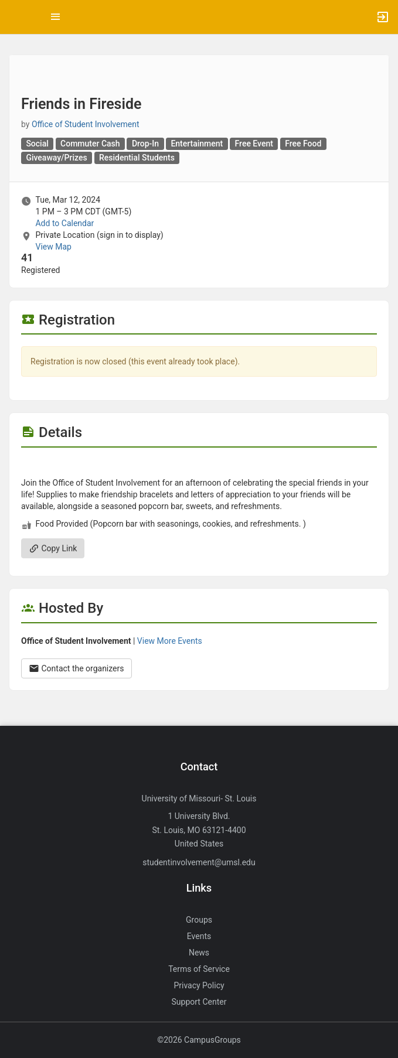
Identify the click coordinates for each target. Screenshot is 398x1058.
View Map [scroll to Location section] (53, 246)
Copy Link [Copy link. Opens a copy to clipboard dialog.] (53, 548)
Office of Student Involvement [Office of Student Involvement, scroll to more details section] (86, 124)
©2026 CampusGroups (199, 1040)
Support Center (199, 1001)
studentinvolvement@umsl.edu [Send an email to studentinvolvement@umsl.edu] (198, 862)
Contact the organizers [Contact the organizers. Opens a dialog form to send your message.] (76, 668)
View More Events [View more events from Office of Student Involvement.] (169, 641)
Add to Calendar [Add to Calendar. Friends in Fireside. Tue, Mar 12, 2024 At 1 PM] (64, 223)
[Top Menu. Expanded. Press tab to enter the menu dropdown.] (55, 17)
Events (199, 936)
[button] (15, 17)
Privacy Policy (199, 985)
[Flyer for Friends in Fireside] (199, 465)
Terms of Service (199, 969)
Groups (199, 919)
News (199, 952)
